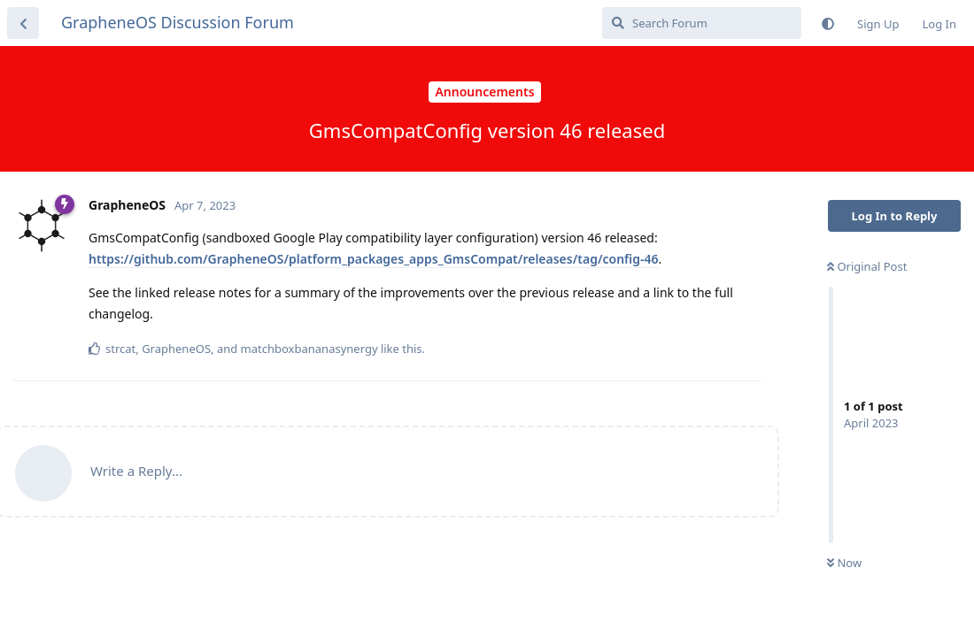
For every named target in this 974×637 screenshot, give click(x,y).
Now (844, 563)
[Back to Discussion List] (23, 23)
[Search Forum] (701, 23)
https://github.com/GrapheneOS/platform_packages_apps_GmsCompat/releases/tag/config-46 (374, 258)
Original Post (867, 266)
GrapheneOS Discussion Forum (177, 22)
